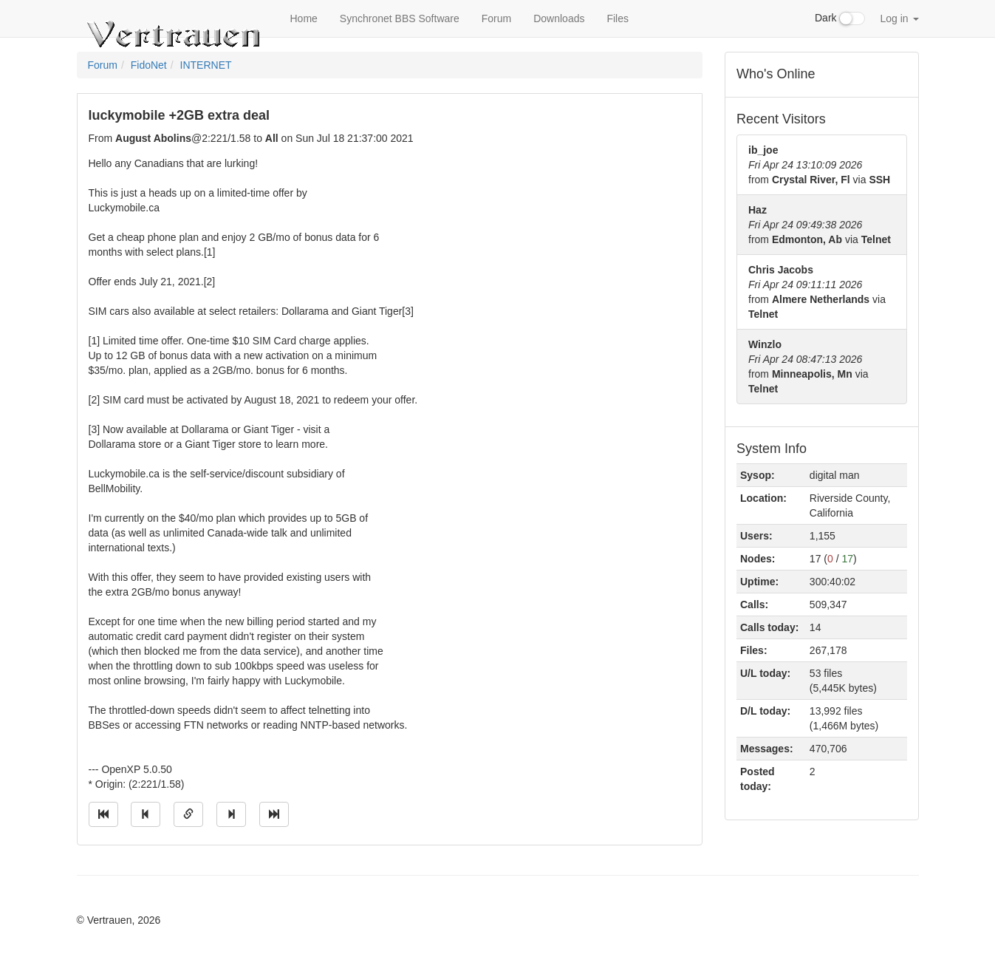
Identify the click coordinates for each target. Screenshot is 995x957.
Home (304, 18)
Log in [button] (899, 18)
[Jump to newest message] (274, 814)
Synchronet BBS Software (399, 18)
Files (617, 18)
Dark (840, 18)
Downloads (558, 18)
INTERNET (206, 65)
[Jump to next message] (231, 814)
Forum (496, 18)
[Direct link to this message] (188, 814)
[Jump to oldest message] (103, 814)
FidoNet (149, 65)
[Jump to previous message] (145, 814)
